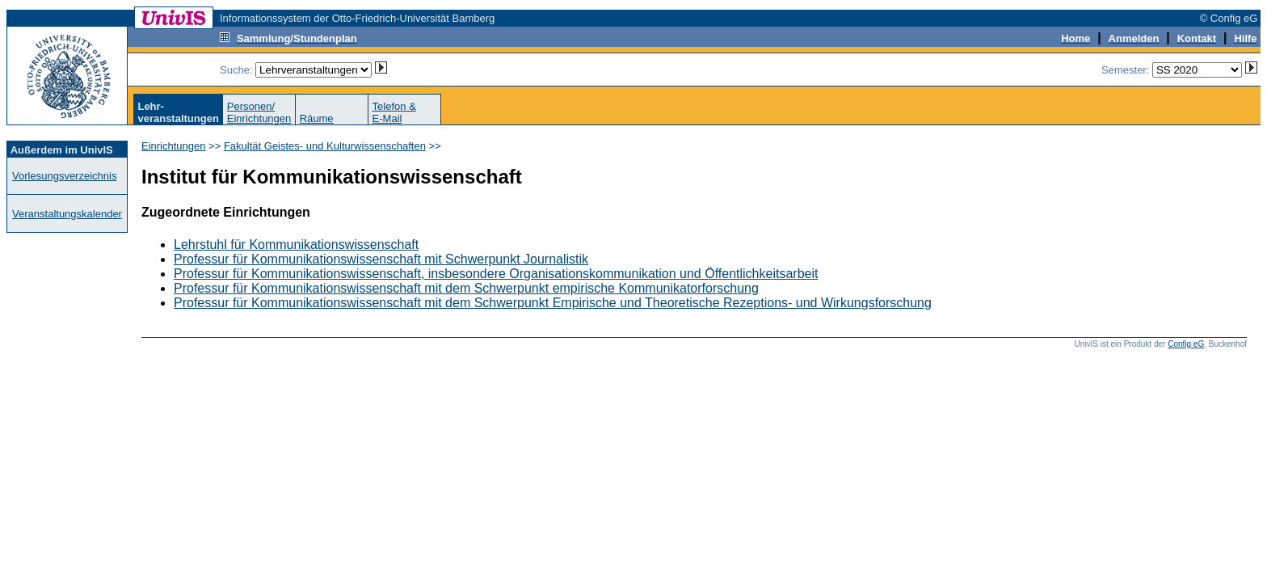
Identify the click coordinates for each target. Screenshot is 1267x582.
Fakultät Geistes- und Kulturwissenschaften (325, 146)
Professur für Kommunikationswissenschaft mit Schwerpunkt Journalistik (381, 259)
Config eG (1186, 344)
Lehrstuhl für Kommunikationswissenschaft (296, 244)
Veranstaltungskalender (67, 214)
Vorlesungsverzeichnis (64, 176)
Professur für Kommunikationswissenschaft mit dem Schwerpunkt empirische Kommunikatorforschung (466, 288)
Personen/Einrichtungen (259, 112)
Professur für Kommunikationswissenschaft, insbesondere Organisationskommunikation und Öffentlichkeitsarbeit (496, 273)
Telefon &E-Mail (394, 112)
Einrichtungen (173, 146)
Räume (317, 118)
